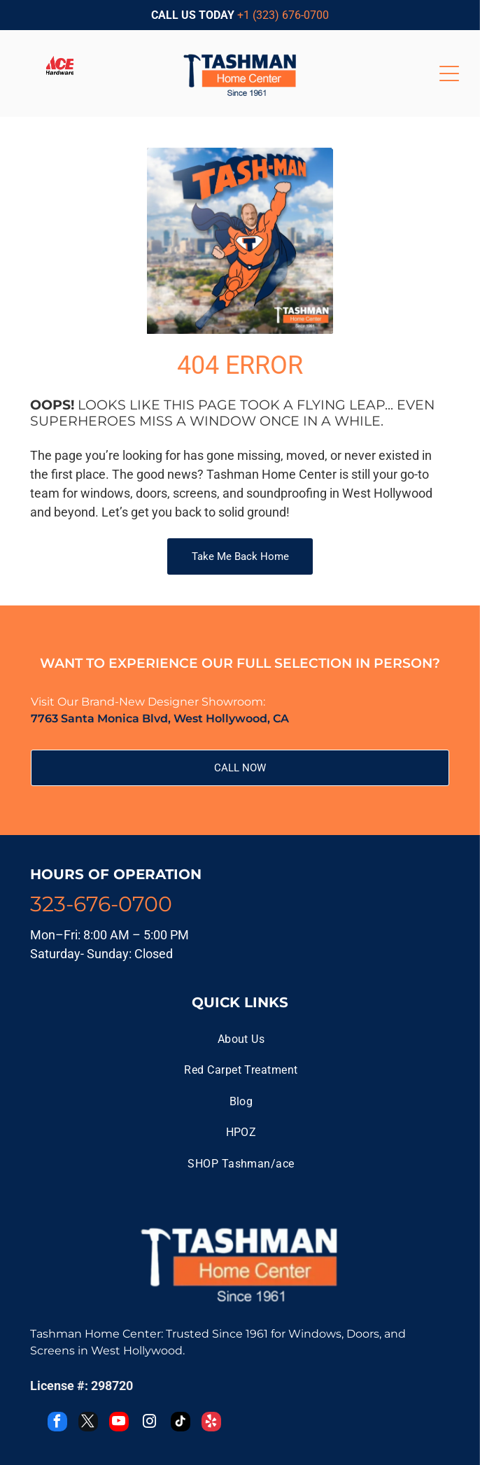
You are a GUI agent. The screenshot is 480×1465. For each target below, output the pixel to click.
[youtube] (119, 1423)
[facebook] (57, 1423)
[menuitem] (240, 1039)
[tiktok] (180, 1423)
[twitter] (88, 1423)
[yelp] (211, 1423)
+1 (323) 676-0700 (283, 15)
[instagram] (150, 1423)
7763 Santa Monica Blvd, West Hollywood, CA (160, 718)
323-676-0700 (101, 904)
